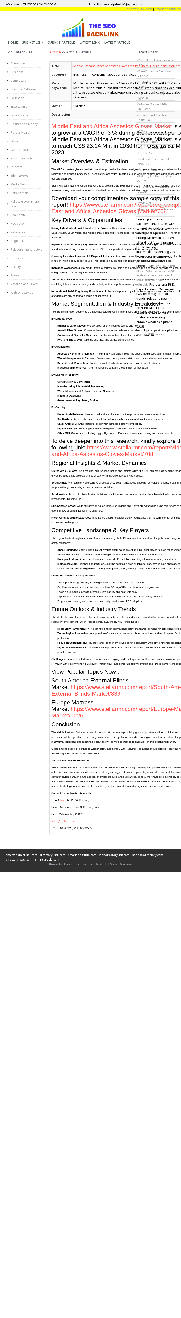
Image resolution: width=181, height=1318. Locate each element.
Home (13, 42)
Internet (16, 167)
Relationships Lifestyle (26, 249)
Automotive (19, 63)
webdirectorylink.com (114, 855)
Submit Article (61, 42)
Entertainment (20, 106)
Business (17, 72)
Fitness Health (20, 132)
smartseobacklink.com (21, 855)
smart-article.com (47, 859)
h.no (62, 800)
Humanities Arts (22, 158)
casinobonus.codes (150, 333)
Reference (18, 232)
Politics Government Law (25, 203)
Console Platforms (23, 89)
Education (17, 98)
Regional (17, 241)
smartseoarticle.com (82, 855)
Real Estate (18, 215)
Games (16, 141)
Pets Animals (20, 193)
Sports (15, 275)
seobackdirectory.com (147, 855)
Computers (18, 80)
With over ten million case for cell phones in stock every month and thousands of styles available (155, 275)
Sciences (17, 258)
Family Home (19, 115)
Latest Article (117, 42)
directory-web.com (19, 859)
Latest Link (89, 42)
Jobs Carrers (19, 175)
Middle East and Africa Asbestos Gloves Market (112, 126)
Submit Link (32, 42)
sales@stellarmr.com (63, 821)
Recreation (18, 223)
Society (16, 267)
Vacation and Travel (24, 284)
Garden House (21, 150)
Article (55, 52)
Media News (19, 184)
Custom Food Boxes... (153, 170)
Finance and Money (24, 124)
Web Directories (22, 292)
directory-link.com (143, 9)
